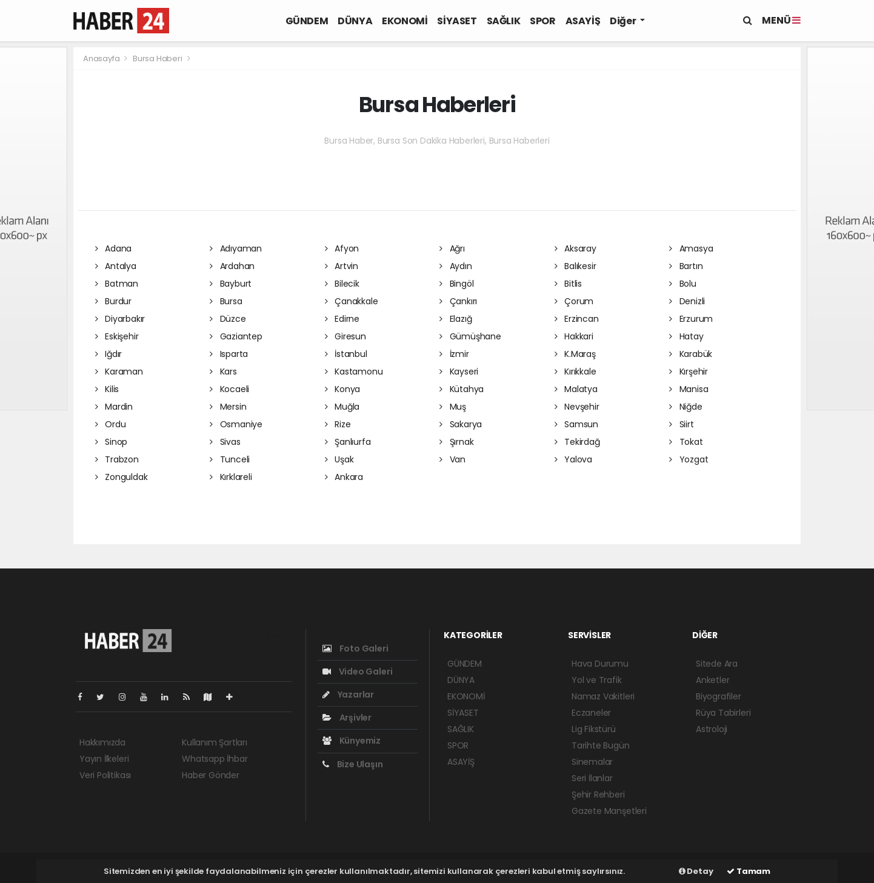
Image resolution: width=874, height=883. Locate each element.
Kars (223, 371)
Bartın (685, 266)
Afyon (342, 248)
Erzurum (691, 319)
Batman (116, 284)
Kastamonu (354, 371)
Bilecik (342, 284)
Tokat (686, 442)
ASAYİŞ (583, 21)
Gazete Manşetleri (609, 811)
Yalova (573, 459)
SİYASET (456, 21)
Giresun (345, 336)
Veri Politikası (105, 775)
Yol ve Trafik (597, 680)
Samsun (576, 424)
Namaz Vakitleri (603, 696)
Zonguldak (121, 477)
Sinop (111, 442)
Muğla (342, 407)
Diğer (624, 21)
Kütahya (461, 389)
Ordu (110, 424)
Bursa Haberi (157, 58)
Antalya (115, 266)
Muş (452, 407)
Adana (113, 248)
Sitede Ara (717, 664)
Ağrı (452, 248)
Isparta (229, 354)
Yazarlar (348, 694)
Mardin (114, 407)
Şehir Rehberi (598, 794)
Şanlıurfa (348, 442)
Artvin (341, 266)
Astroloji (711, 729)
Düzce (228, 319)
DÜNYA (355, 21)
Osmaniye (236, 424)
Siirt (681, 424)
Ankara (344, 477)
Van (452, 459)
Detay (696, 871)
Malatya (576, 389)
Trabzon (117, 459)
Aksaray (575, 248)
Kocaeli (229, 389)
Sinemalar (592, 762)
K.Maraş (575, 354)
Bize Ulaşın (352, 764)
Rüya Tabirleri (723, 713)
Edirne (342, 319)
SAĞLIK (504, 21)
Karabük (690, 354)
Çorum (574, 301)
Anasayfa (102, 58)
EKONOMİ (404, 21)
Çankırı (458, 301)
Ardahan (232, 266)
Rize (338, 424)
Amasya (691, 248)
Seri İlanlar (592, 778)
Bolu (682, 284)
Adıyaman (236, 248)
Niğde (685, 407)
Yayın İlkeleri (103, 759)
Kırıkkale (575, 371)
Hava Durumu (600, 664)
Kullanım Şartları (214, 742)
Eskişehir (117, 336)
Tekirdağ (577, 442)
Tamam (748, 871)
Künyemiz (351, 741)
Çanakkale (351, 301)
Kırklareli (231, 477)
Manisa (688, 389)
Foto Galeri (355, 648)
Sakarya (460, 424)
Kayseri (458, 371)
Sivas (225, 442)
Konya (343, 389)
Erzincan (577, 319)
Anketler (712, 680)
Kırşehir (688, 371)
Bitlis (568, 284)
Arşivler (347, 717)
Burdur (113, 301)
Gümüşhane (470, 336)
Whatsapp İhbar (214, 759)
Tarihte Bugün (601, 745)
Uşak (339, 459)
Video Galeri (357, 671)
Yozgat (688, 459)
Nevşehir (577, 407)
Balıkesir (575, 266)
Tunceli (230, 459)
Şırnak (456, 442)
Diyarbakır (120, 319)
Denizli (687, 301)
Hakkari (574, 336)
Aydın (455, 266)
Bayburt (231, 284)
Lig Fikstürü (594, 729)
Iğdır (108, 354)
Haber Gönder (210, 775)
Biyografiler (718, 696)
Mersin (228, 407)
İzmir (454, 354)
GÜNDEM (307, 21)
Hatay (686, 336)
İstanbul (346, 354)
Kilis (107, 389)
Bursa (226, 301)
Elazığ (455, 319)
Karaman (119, 371)
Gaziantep (236, 336)
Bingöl (456, 284)
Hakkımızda (102, 742)
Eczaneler (591, 713)
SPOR (542, 21)
